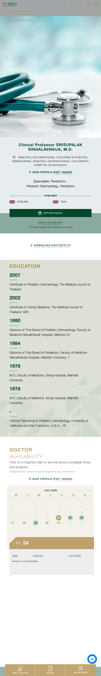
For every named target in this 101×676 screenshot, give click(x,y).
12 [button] (81, 514)
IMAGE (66, 172)
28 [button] (24, 529)
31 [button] (58, 529)
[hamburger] (96, 4)
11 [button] (70, 514)
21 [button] (24, 524)
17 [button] (58, 519)
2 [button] (47, 508)
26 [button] (81, 524)
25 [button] (70, 524)
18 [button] (70, 519)
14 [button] (24, 519)
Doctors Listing (24, 20)
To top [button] (95, 670)
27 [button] (12, 529)
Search (95, 11)
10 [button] (58, 514)
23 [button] (47, 524)
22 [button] (35, 524)
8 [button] (35, 514)
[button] (89, 497)
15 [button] (35, 519)
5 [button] (81, 508)
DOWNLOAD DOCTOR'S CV (52, 251)
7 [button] (24, 514)
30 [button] (47, 529)
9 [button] (47, 514)
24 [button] (58, 524)
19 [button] (81, 519)
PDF (57, 172)
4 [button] (70, 508)
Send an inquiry (50, 222)
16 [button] (47, 519)
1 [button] (35, 508)
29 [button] (35, 529)
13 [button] (12, 519)
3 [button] (58, 508)
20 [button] (12, 524)
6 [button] (13, 514)
